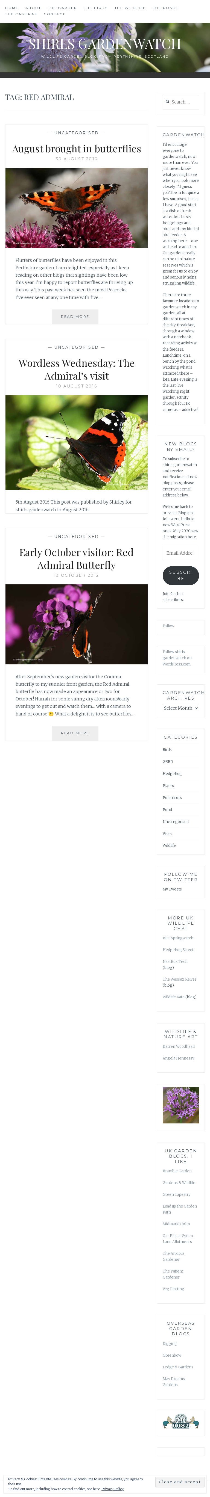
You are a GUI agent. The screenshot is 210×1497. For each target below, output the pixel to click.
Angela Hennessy (178, 1058)
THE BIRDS (96, 8)
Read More (79, 318)
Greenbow (172, 1355)
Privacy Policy (112, 1489)
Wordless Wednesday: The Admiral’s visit (77, 369)
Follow (168, 626)
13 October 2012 (76, 575)
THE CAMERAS (21, 14)
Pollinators (172, 797)
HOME (12, 8)
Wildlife (169, 845)
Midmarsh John (176, 1224)
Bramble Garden (177, 1171)
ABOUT (33, 8)
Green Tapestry (176, 1194)
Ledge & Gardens (178, 1367)
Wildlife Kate (174, 997)
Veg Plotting (173, 1289)
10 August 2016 (76, 386)
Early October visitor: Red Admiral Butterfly (76, 558)
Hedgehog (172, 773)
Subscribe (180, 575)
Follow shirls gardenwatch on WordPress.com (177, 658)
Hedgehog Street (178, 950)
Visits (167, 834)
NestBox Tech (175, 961)
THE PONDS (166, 8)
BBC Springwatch (178, 938)
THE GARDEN (62, 8)
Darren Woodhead (179, 1046)
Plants (168, 785)
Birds (167, 749)
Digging (170, 1343)
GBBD (168, 761)
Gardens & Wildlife (179, 1183)
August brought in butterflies (76, 148)
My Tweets (172, 889)
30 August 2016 (77, 158)
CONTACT (54, 14)
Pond (167, 809)
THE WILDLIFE (130, 8)
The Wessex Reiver (180, 979)
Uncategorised (76, 133)
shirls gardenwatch (105, 43)
